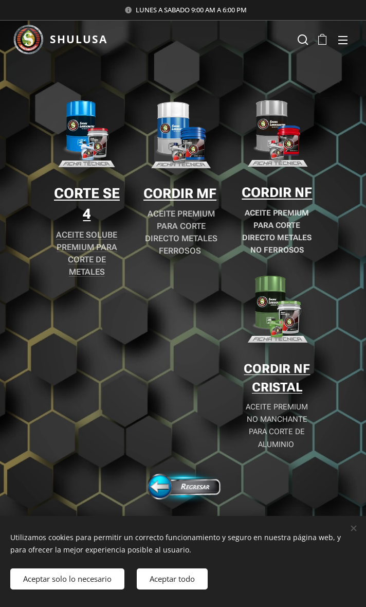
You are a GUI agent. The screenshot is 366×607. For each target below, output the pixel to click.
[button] (301, 39)
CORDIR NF (277, 192)
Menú (342, 40)
